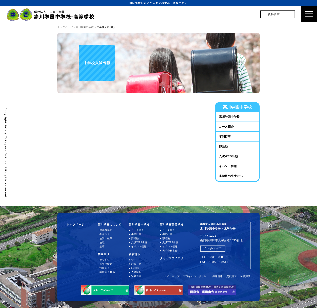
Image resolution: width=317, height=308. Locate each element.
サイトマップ (172, 276)
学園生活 (104, 254)
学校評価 (245, 276)
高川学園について (110, 224)
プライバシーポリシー (196, 276)
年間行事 (225, 136)
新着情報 (135, 254)
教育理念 (104, 234)
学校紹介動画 (107, 272)
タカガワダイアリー (173, 258)
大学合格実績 (170, 250)
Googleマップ (213, 248)
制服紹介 (104, 268)
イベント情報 (228, 166)
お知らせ (136, 263)
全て (133, 259)
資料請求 (231, 276)
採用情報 (217, 276)
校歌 (102, 242)
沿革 (102, 246)
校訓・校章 (105, 238)
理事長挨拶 (105, 230)
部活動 (223, 146)
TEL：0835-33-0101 (214, 257)
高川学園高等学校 (172, 224)
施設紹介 (104, 259)
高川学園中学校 (229, 116)
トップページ (75, 224)
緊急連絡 (136, 276)
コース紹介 (226, 126)
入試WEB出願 (228, 156)
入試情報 (136, 272)
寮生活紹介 (105, 263)
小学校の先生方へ (231, 176)
